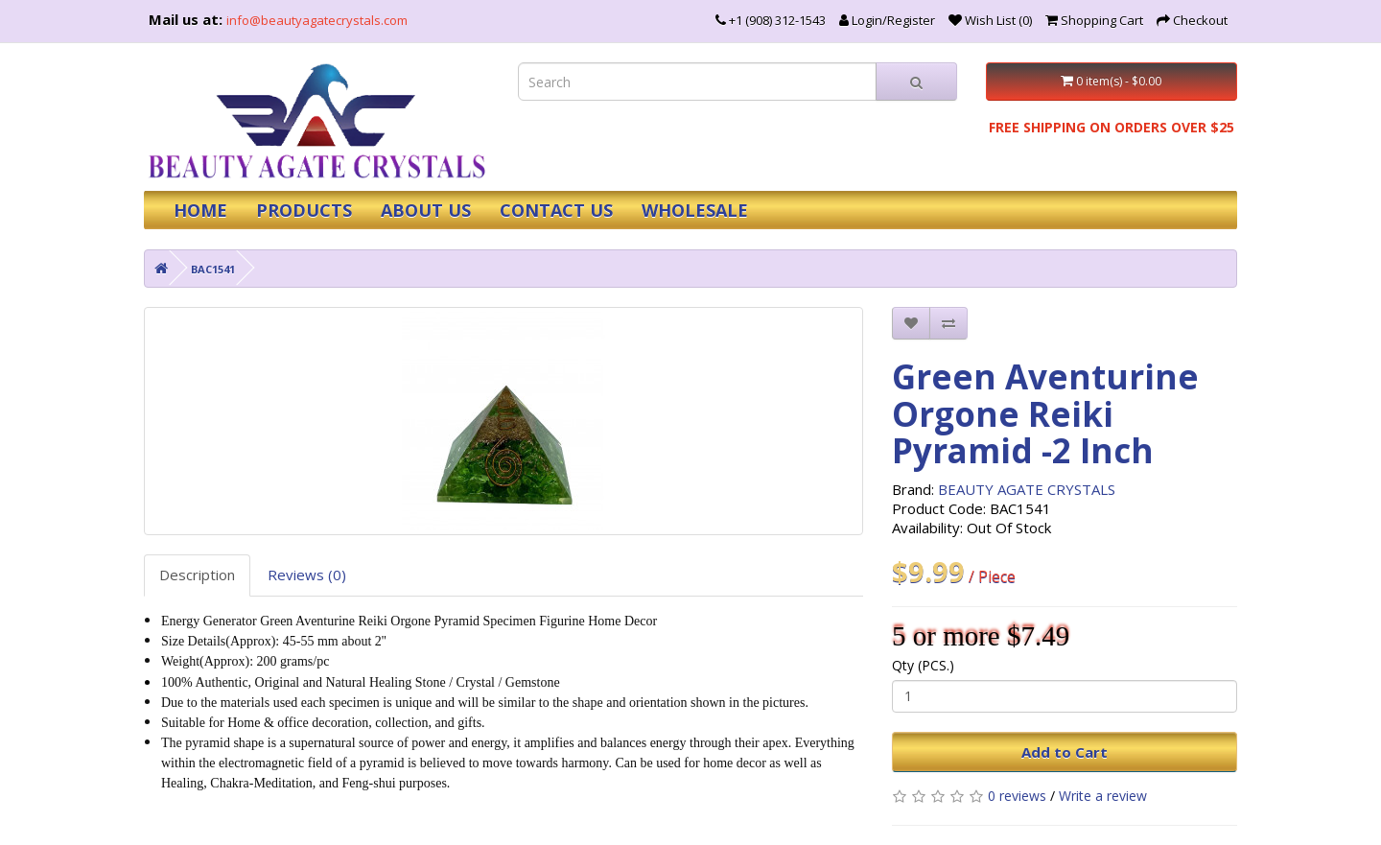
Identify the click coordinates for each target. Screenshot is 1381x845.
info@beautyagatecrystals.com (317, 20)
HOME (200, 210)
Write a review (1103, 795)
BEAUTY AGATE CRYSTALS (1026, 489)
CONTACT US (556, 210)
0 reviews (1017, 795)
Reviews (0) (307, 574)
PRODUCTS (304, 210)
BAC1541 (213, 269)
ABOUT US (426, 210)
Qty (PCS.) (923, 665)
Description (197, 574)
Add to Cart (1064, 752)
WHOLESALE (695, 210)
